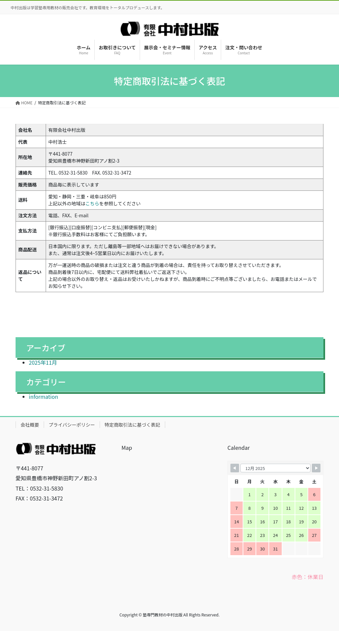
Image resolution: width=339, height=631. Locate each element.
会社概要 (30, 424)
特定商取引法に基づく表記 (132, 424)
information (43, 396)
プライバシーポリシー (72, 424)
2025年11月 (43, 362)
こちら (92, 203)
